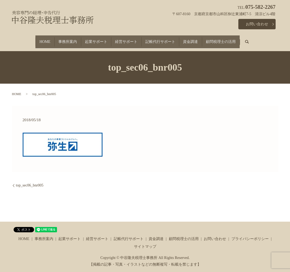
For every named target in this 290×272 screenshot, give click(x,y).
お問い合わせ (257, 24)
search (262, 40)
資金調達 (197, 39)
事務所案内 (61, 39)
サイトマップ (145, 242)
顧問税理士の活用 (231, 39)
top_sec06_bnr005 (29, 181)
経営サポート (126, 39)
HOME (35, 39)
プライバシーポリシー (250, 234)
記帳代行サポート (163, 39)
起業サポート (92, 39)
